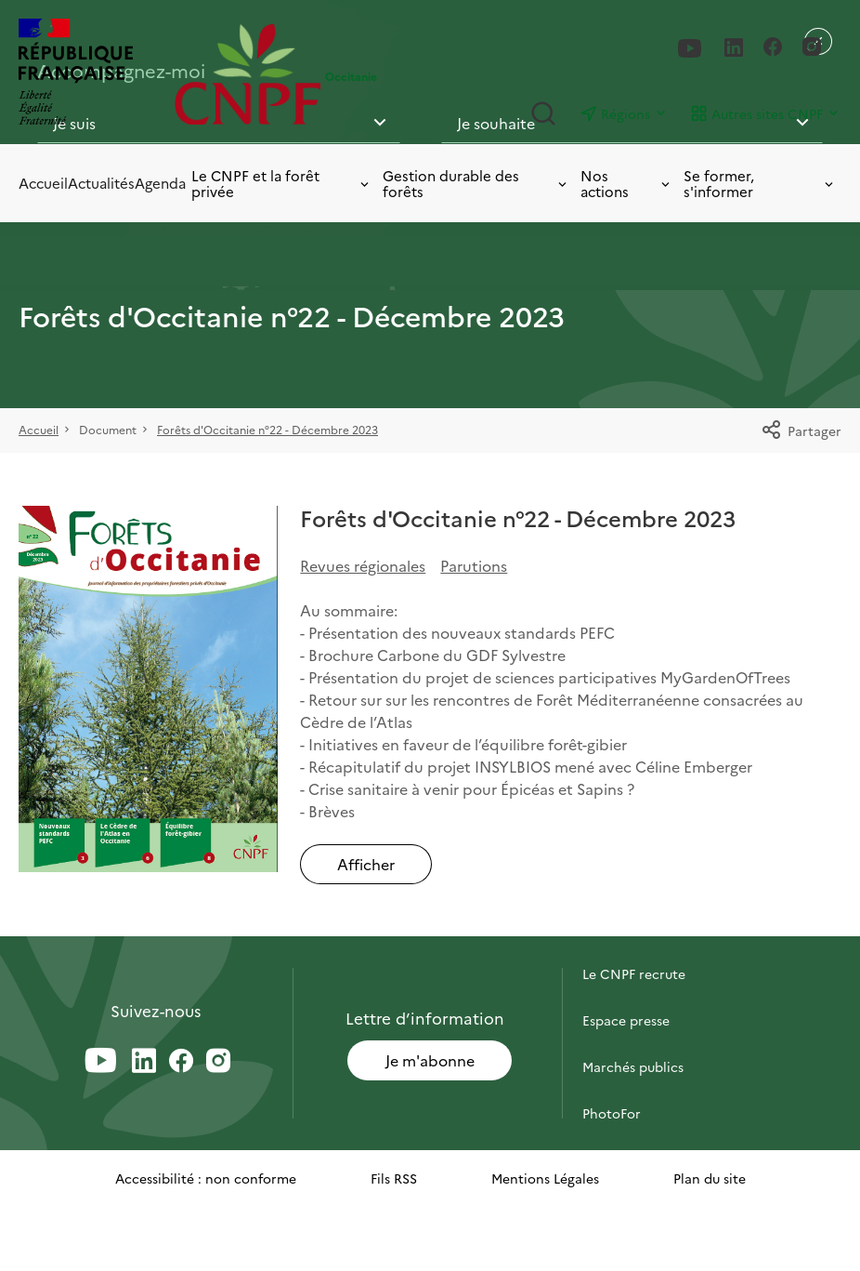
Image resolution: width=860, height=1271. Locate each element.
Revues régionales (362, 565)
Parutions (473, 565)
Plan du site (709, 1178)
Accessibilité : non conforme (205, 1178)
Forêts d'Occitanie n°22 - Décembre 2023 (267, 429)
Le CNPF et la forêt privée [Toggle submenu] (281, 183)
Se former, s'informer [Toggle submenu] (760, 183)
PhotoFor (611, 1113)
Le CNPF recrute (633, 973)
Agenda (160, 182)
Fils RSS (394, 1178)
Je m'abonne (430, 1060)
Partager (801, 430)
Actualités (101, 182)
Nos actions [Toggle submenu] (626, 183)
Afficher (366, 864)
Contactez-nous (632, 927)
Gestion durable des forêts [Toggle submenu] (476, 183)
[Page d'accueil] (248, 74)
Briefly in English (634, 1159)
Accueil (43, 182)
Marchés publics (633, 1066)
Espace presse (626, 1020)
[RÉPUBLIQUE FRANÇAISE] (92, 74)
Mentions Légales (545, 1178)
